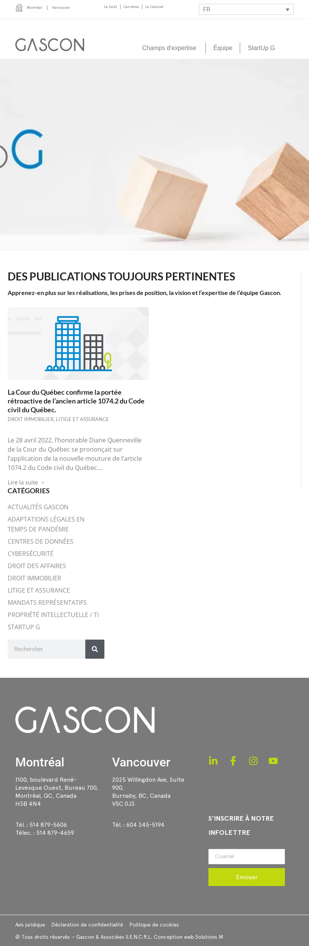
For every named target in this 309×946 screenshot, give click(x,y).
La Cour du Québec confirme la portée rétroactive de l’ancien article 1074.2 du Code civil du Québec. (76, 401)
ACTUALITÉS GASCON (38, 507)
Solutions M (209, 937)
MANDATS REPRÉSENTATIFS (47, 602)
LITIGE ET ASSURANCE (82, 419)
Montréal (39, 762)
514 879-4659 (55, 832)
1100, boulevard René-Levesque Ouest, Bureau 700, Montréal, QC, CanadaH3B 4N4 (56, 791)
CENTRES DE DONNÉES (40, 541)
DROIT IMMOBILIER (31, 419)
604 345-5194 (145, 824)
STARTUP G (24, 627)
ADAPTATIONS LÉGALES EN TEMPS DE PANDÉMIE (46, 524)
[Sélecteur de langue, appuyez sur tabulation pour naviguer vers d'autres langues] (246, 9)
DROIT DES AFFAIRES (37, 566)
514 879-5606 (48, 824)
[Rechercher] (94, 649)
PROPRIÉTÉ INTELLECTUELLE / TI (53, 615)
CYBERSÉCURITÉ (31, 553)
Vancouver (141, 762)
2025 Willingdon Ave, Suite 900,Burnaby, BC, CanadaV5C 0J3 (148, 791)
